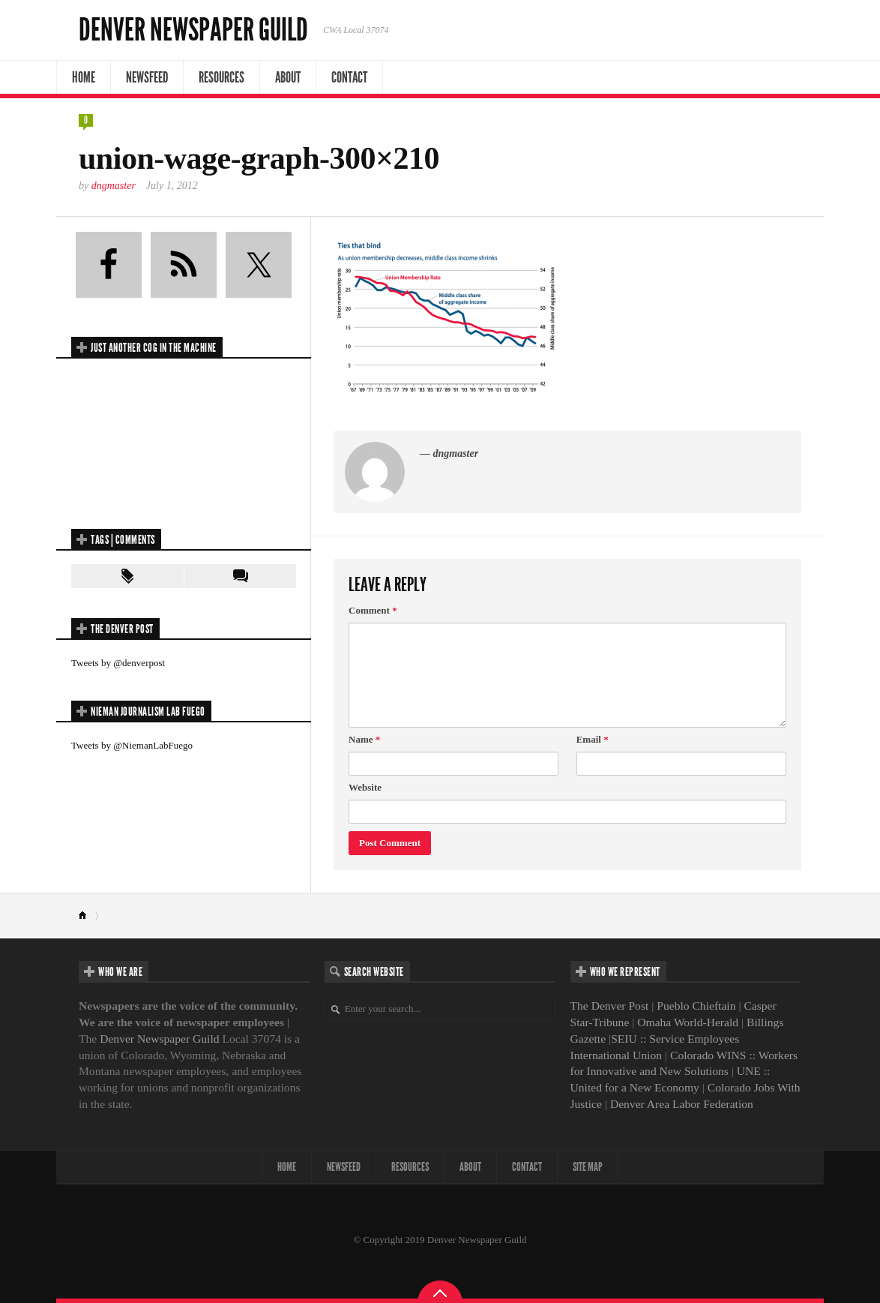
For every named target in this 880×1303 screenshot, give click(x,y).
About (288, 77)
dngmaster (113, 185)
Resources (221, 77)
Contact (349, 77)
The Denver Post (609, 1005)
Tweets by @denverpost (118, 662)
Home (83, 77)
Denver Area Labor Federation (681, 1103)
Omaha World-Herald (687, 1022)
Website (365, 787)
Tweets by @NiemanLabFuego (132, 745)
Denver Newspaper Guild (193, 30)
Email (592, 739)
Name (364, 739)
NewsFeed (147, 77)
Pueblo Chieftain (696, 1005)
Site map (588, 1167)
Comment (373, 610)
